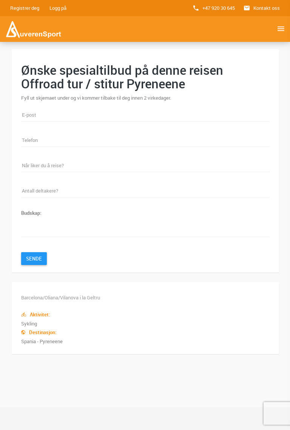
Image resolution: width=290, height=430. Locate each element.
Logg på (57, 8)
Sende (34, 258)
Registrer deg (24, 8)
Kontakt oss (266, 8)
